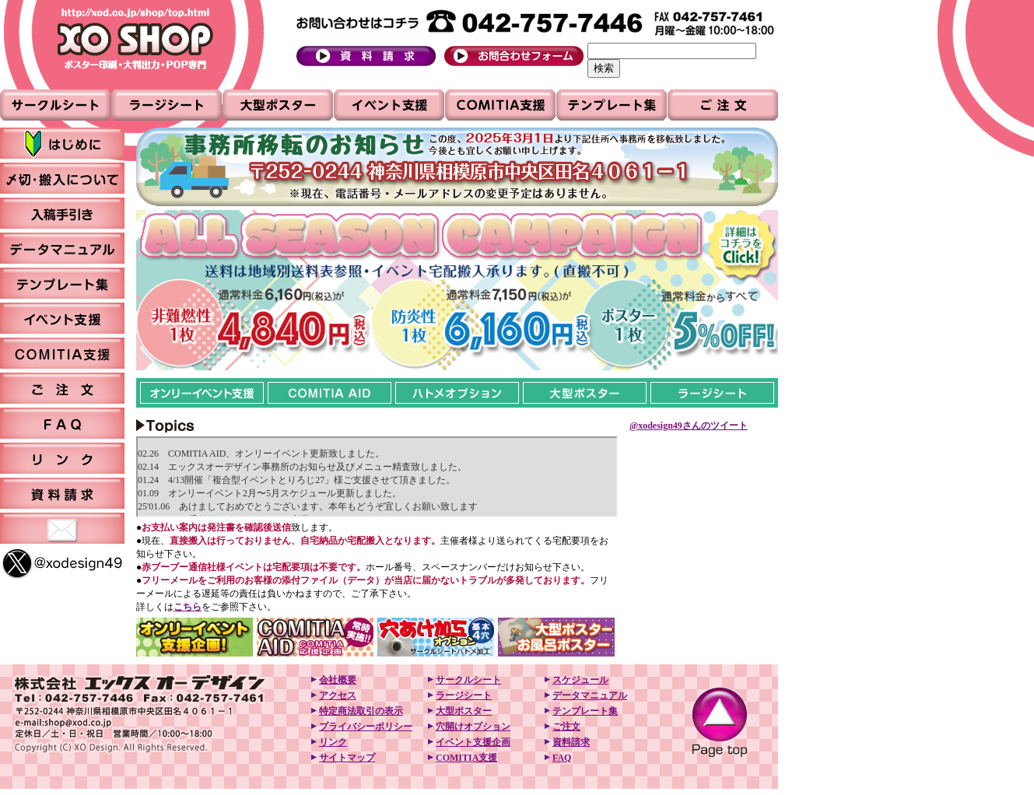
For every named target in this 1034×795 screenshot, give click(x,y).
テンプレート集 (585, 711)
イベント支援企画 (473, 742)
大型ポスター (464, 711)
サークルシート (468, 679)
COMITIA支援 (466, 757)
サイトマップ (347, 757)
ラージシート (464, 695)
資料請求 (571, 742)
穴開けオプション (473, 726)
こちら (188, 606)
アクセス (337, 695)
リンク (333, 742)
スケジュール (580, 679)
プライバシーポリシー (365, 726)
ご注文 (566, 726)
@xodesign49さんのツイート (688, 425)
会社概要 (337, 679)
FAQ (561, 757)
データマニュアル (589, 695)
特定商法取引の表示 (361, 711)
